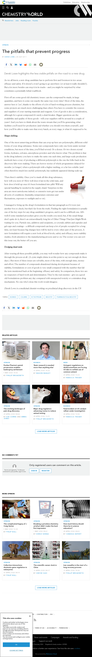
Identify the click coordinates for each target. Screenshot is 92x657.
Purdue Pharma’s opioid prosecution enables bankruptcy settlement (13, 367)
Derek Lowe (10, 57)
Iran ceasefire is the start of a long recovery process (75, 566)
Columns (23, 297)
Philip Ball (11, 532)
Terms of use (39, 628)
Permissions (63, 628)
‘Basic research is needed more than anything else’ (43, 366)
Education (75, 2)
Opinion (5, 45)
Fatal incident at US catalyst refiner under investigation (74, 410)
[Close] (30, 616)
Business (13, 297)
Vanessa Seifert (74, 534)
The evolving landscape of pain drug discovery (14, 410)
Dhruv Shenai (42, 534)
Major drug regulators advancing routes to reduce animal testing (44, 411)
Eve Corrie (11, 417)
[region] (16, 635)
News (65, 362)
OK (16, 644)
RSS (51, 614)
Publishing (66, 2)
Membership (85, 2)
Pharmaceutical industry (66, 297)
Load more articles (46, 431)
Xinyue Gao (41, 573)
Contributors (42, 614)
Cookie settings (16, 650)
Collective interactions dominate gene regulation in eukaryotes (15, 567)
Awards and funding (70, 637)
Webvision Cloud (51, 654)
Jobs (17, 21)
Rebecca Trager (74, 378)
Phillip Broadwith (15, 375)
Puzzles (35, 21)
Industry (49, 297)
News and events (40, 637)
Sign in (34, 471)
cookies (77, 648)
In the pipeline (36, 297)
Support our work (45, 641)
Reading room (26, 21)
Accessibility (52, 628)
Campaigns (55, 637)
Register (45, 471)
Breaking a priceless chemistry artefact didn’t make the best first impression (45, 526)
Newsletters (9, 21)
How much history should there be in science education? (73, 526)
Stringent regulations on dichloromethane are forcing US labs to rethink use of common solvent (75, 368)
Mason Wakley (43, 373)
